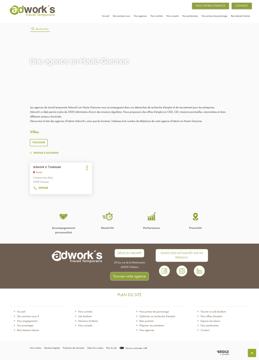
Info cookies (35, 349)
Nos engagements (27, 322)
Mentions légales (51, 349)
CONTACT (241, 6)
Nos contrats (156, 16)
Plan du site (109, 349)
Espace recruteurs (210, 322)
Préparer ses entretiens (151, 326)
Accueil (105, 16)
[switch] (131, 349)
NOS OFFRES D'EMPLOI (210, 6)
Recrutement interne (240, 16)
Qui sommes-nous (121, 16)
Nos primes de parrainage (215, 16)
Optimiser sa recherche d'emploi (157, 317)
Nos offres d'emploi (211, 317)
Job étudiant (85, 317)
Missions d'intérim (88, 322)
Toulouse (39, 143)
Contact (205, 331)
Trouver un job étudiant (213, 312)
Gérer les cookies (94, 349)
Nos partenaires (190, 16)
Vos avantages (25, 326)
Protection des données (72, 349)
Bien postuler (146, 322)
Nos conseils (172, 16)
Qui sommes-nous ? (28, 317)
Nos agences (140, 16)
